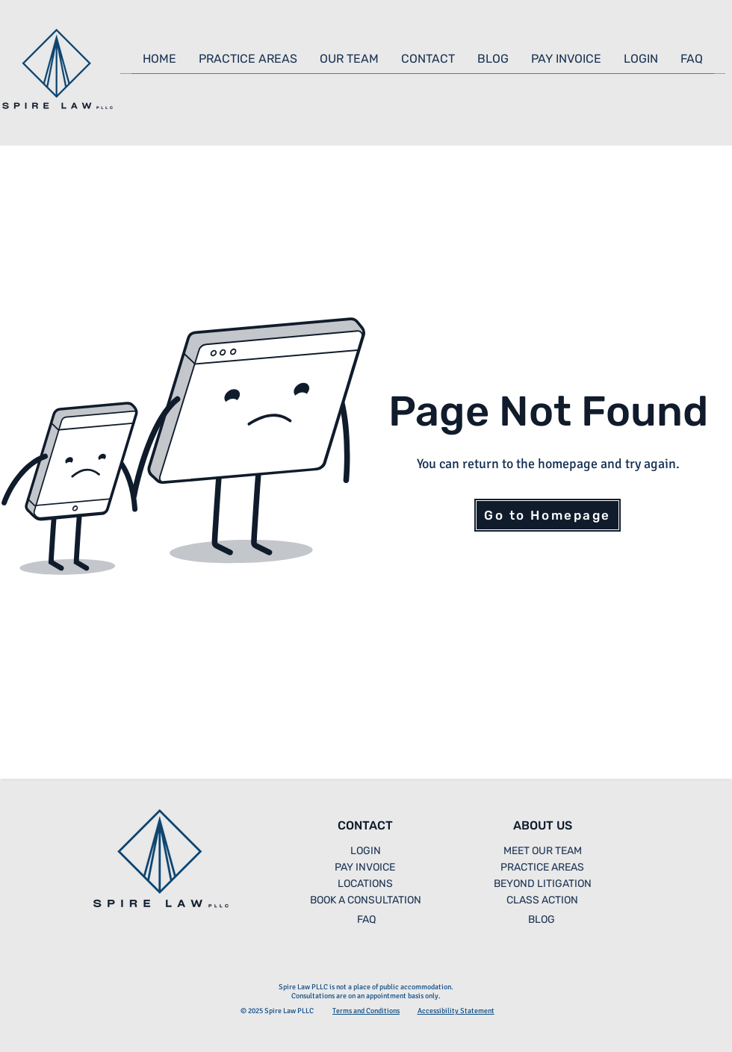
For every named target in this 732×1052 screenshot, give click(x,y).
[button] (247, 64)
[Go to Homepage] (547, 515)
